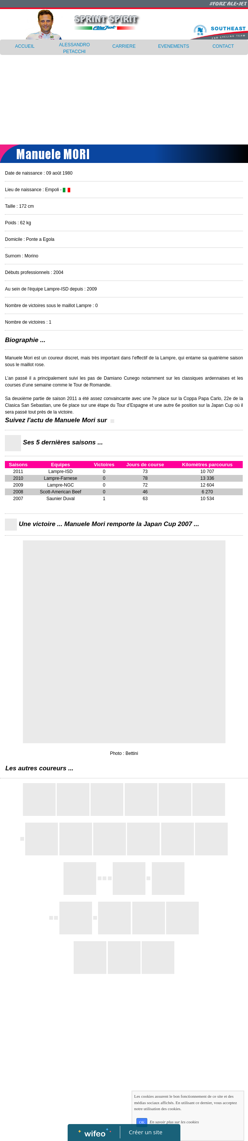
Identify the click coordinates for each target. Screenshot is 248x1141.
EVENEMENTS (173, 46)
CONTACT (223, 46)
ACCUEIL (25, 46)
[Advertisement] (124, 96)
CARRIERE (124, 46)
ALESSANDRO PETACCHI (74, 48)
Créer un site (145, 1132)
